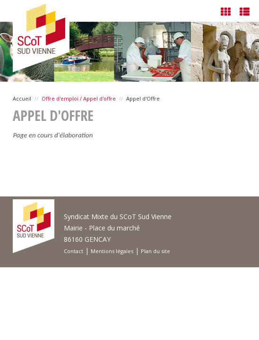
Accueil (22, 98)
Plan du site (155, 251)
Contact (73, 251)
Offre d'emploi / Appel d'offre (79, 98)
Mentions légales (112, 251)
